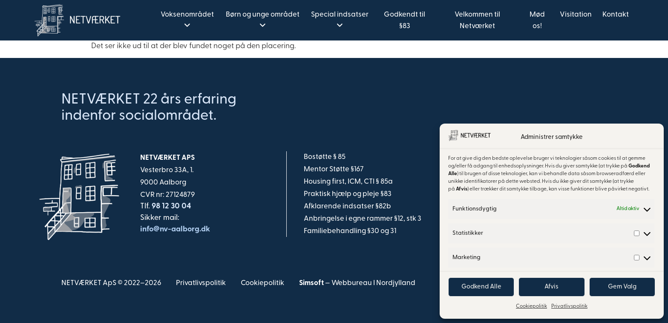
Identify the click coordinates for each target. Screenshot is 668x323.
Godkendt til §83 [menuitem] (404, 20)
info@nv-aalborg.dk (175, 229)
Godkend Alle (481, 287)
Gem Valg (622, 287)
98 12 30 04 (170, 206)
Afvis (551, 287)
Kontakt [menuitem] (615, 14)
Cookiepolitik (531, 306)
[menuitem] (187, 20)
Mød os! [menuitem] (537, 20)
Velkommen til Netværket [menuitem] (477, 20)
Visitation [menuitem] (576, 14)
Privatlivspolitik (569, 306)
